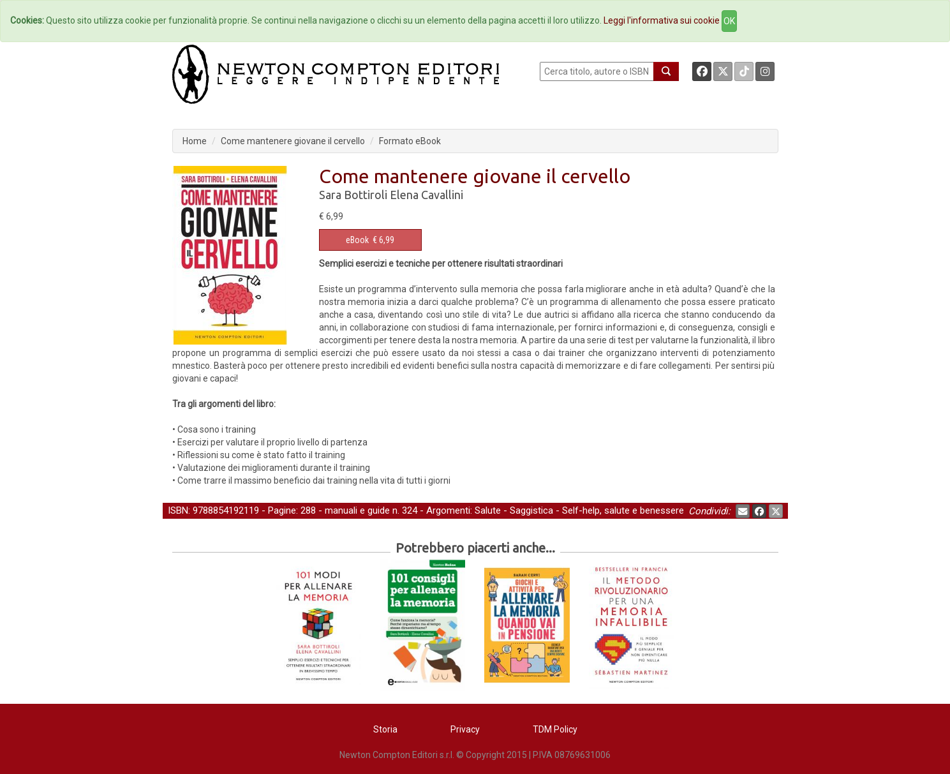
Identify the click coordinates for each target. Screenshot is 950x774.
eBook (357, 240)
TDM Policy (555, 729)
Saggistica (531, 510)
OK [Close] (729, 21)
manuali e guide (357, 510)
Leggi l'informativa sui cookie (662, 20)
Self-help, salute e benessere (623, 510)
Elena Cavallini (426, 194)
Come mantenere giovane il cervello (293, 141)
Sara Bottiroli (353, 194)
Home (194, 141)
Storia (385, 729)
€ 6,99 (370, 240)
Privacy (465, 729)
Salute (488, 510)
